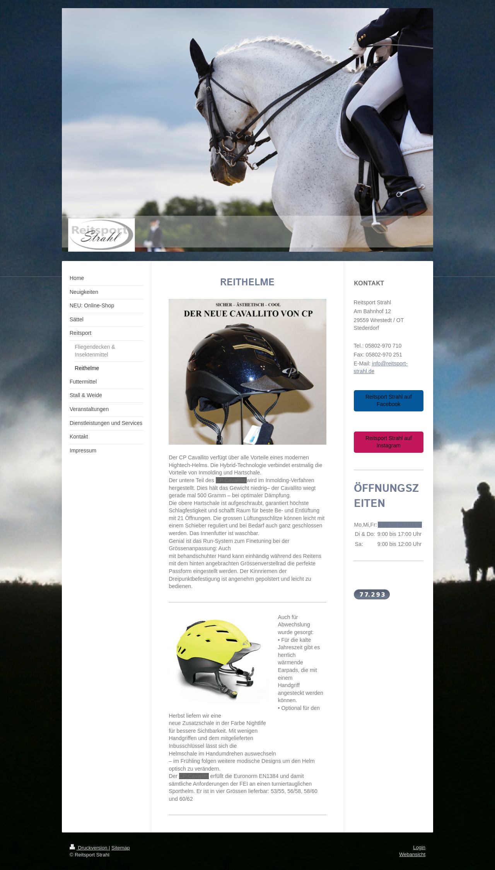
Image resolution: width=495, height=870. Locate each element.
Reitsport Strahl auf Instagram (388, 442)
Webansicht (412, 854)
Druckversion (89, 848)
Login (419, 847)
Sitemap (120, 848)
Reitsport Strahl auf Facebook (388, 401)
